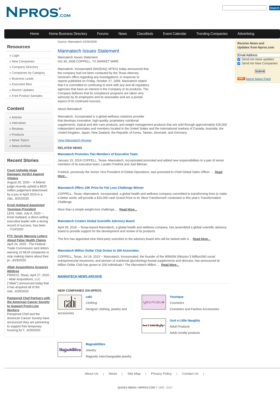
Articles (17, 117)
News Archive (21, 146)
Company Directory (25, 67)
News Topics (20, 140)
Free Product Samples (27, 95)
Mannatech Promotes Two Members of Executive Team (98, 154)
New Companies (23, 61)
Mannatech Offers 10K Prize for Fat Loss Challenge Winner (101, 187)
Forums (103, 34)
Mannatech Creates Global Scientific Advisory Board (96, 221)
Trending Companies (212, 34)
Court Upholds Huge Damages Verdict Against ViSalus (25, 174)
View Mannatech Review (74, 140)
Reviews (17, 128)
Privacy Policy (161, 373)
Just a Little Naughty (185, 320)
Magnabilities (95, 344)
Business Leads (23, 78)
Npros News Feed (258, 79)
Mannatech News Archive (80, 276)
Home (34, 34)
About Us (91, 373)
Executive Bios (22, 84)
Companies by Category (28, 72)
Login (15, 55)
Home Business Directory (68, 34)
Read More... (128, 209)
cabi (89, 297)
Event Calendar (174, 34)
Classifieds (145, 34)
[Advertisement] (196, 85)
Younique (177, 297)
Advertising (246, 34)
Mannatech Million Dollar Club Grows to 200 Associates (98, 250)
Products (18, 134)
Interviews (19, 123)
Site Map (134, 373)
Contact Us (190, 373)
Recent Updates (23, 90)
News (122, 34)
